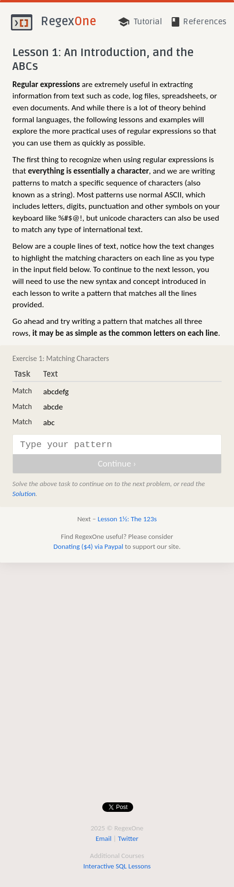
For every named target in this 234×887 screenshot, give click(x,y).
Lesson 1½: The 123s (127, 519)
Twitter (128, 838)
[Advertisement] (113, 683)
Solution (24, 493)
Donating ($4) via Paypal (88, 546)
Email (103, 838)
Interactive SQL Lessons (117, 866)
